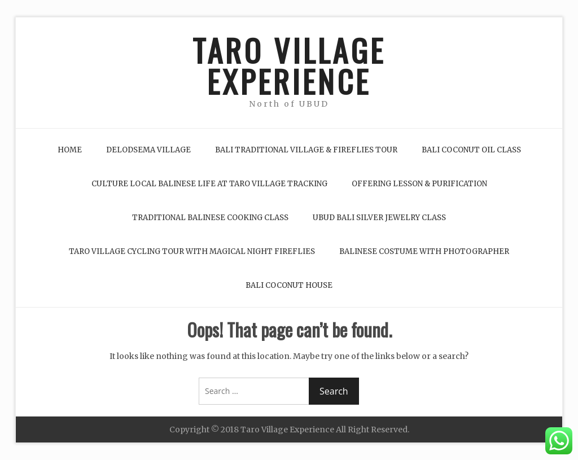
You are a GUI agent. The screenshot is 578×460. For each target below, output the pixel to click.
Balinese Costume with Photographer (424, 251)
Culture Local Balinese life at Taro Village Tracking (209, 184)
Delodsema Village (148, 150)
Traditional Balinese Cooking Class (210, 217)
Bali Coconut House (289, 285)
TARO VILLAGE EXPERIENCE (289, 65)
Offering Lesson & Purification (419, 184)
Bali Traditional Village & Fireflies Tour (306, 150)
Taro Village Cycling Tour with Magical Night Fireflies (192, 251)
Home (70, 150)
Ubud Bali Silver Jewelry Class (379, 217)
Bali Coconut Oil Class (471, 150)
